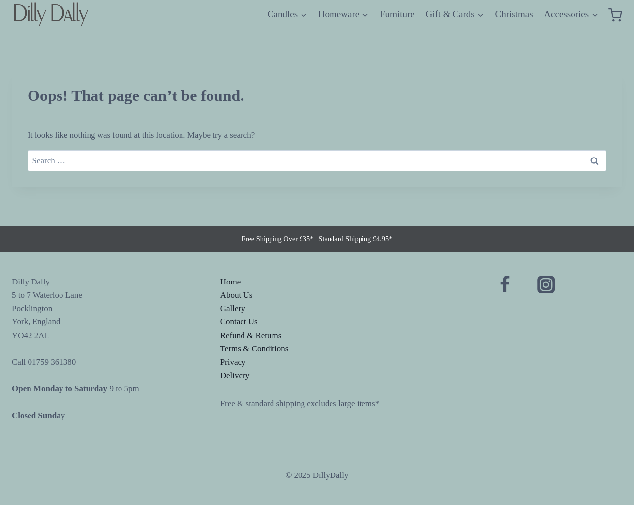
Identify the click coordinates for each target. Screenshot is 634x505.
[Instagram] (546, 285)
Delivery (234, 375)
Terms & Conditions (254, 348)
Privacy (233, 362)
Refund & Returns (251, 335)
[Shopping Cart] (615, 14)
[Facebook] (505, 285)
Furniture (397, 14)
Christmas (514, 14)
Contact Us (239, 321)
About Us (236, 295)
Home (230, 281)
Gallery (232, 308)
